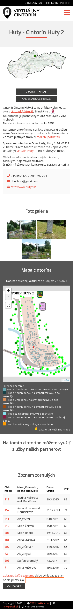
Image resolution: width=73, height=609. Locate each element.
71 (6, 567)
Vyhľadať (14, 586)
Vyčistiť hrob (36, 91)
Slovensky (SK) (33, 3)
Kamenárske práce (36, 98)
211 (6, 519)
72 (6, 553)
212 (6, 499)
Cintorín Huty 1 (26, 150)
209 (6, 547)
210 (6, 526)
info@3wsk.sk (11, 606)
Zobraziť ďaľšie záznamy (18, 575)
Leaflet (65, 380)
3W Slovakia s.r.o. (39, 603)
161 (6, 540)
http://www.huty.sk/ (23, 187)
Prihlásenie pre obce (58, 3)
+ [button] (8, 291)
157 (6, 510)
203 (6, 533)
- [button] (8, 297)
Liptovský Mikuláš (22, 111)
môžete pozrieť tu (48, 137)
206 (6, 560)
